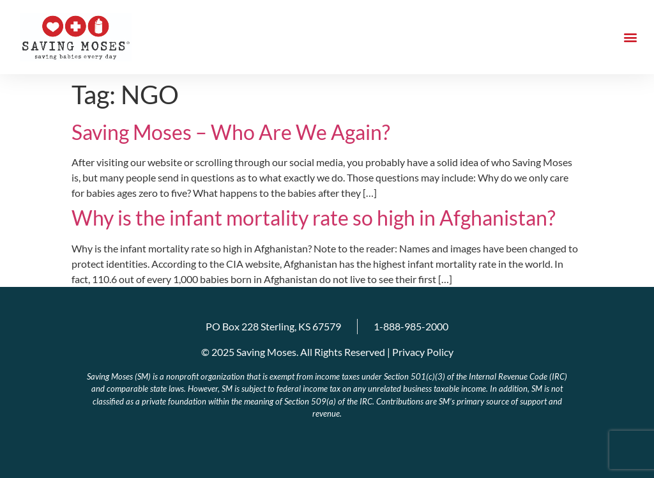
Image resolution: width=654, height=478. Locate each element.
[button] (630, 37)
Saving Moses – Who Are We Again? (231, 132)
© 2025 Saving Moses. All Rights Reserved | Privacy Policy (327, 352)
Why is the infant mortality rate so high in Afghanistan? (314, 217)
